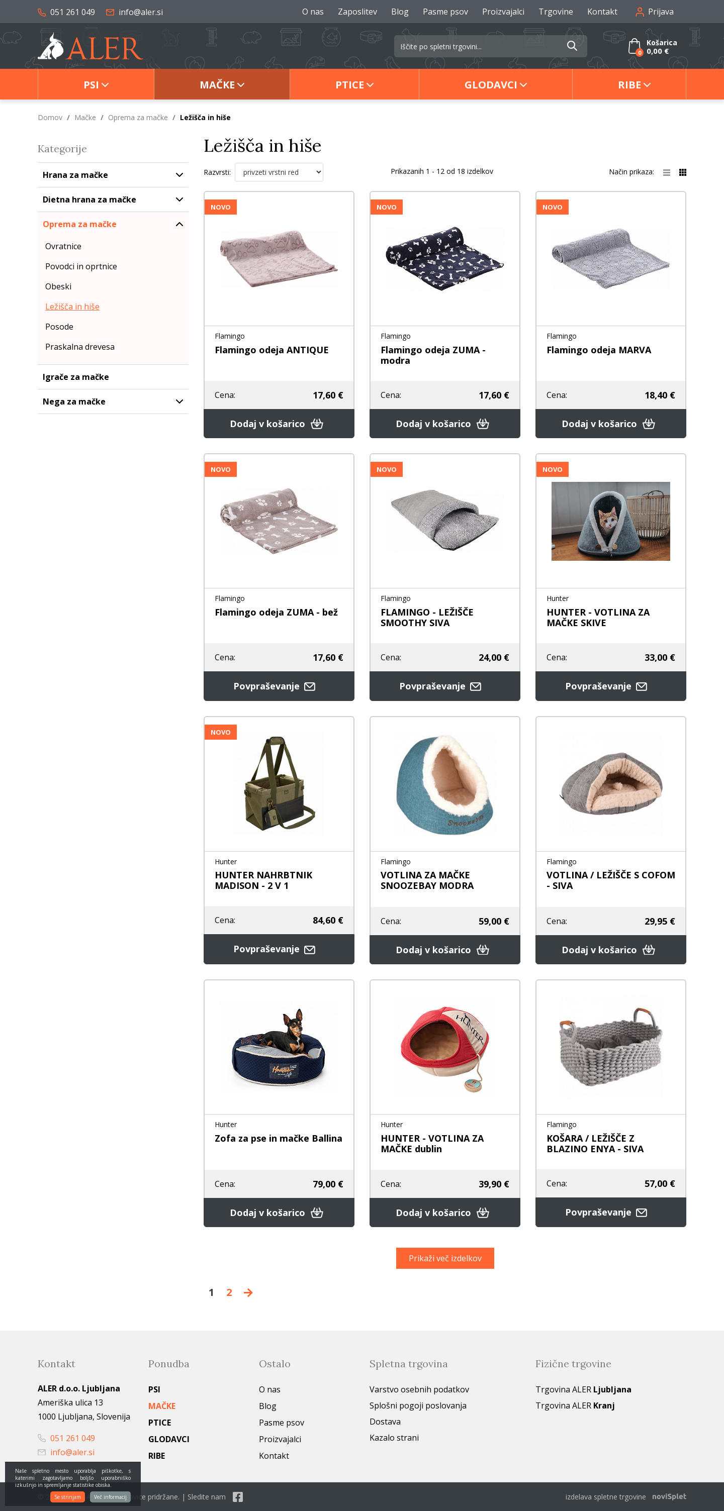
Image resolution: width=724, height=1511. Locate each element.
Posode (59, 326)
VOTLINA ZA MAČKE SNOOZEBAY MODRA (427, 880)
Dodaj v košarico (279, 424)
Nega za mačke (74, 401)
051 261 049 (66, 12)
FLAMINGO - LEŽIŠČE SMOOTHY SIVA (427, 617)
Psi (91, 84)
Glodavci (491, 84)
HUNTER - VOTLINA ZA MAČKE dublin (432, 1143)
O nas (313, 11)
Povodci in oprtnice (81, 266)
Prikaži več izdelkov (445, 1258)
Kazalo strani (394, 1437)
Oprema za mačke (138, 117)
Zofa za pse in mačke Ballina (278, 1138)
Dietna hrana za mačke (89, 199)
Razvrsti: (217, 172)
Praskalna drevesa (80, 346)
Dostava (385, 1421)
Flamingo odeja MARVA (599, 350)
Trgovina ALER (583, 1389)
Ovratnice (63, 246)
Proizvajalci (503, 11)
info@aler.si (134, 12)
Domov (50, 117)
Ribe (629, 84)
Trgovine (555, 11)
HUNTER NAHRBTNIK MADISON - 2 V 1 (263, 880)
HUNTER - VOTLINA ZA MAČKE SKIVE (598, 617)
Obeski (58, 286)
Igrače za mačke (76, 376)
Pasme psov (445, 11)
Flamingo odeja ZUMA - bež (276, 612)
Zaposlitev (357, 11)
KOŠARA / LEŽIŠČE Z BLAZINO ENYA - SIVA (595, 1143)
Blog (400, 11)
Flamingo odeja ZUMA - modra (433, 355)
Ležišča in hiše (72, 306)
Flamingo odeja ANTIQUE (272, 350)
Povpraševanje (279, 686)
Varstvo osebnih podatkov (419, 1389)
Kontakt (602, 11)
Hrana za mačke (75, 174)
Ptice (349, 84)
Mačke (217, 84)
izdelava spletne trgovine (606, 1496)
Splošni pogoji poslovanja (418, 1405)
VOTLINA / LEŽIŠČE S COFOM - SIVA (611, 880)
